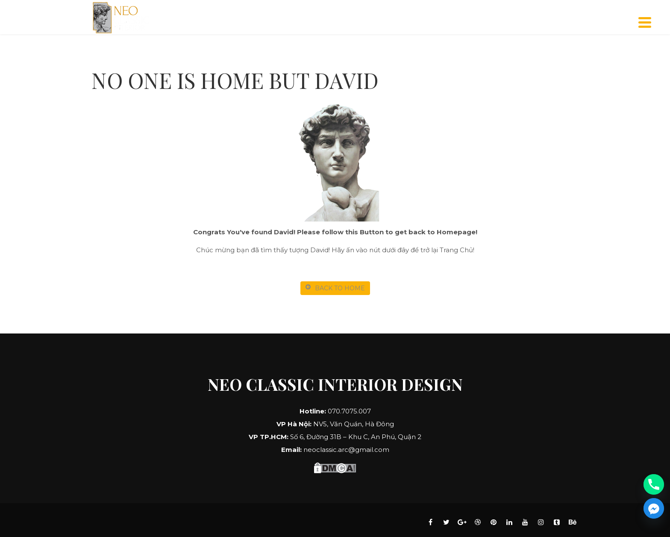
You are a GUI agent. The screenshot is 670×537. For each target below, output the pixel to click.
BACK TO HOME (335, 288)
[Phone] (654, 484)
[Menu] (645, 22)
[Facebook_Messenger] (654, 508)
